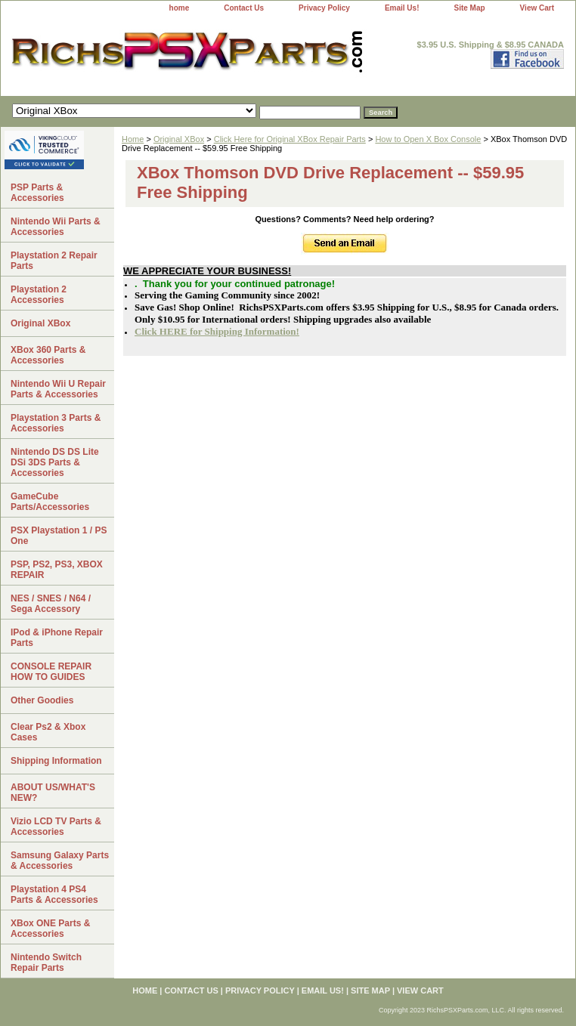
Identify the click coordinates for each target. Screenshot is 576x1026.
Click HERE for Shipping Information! (217, 331)
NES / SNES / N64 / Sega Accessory (51, 603)
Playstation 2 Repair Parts (54, 260)
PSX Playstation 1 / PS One (59, 535)
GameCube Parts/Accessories (50, 501)
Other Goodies (42, 700)
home (179, 8)
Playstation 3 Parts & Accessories (56, 423)
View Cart (537, 8)
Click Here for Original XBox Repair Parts (290, 139)
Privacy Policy (324, 8)
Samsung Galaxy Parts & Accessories (60, 860)
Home (133, 139)
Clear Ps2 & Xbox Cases (48, 732)
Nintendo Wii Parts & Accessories (56, 226)
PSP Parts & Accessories (37, 192)
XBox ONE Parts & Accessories (50, 928)
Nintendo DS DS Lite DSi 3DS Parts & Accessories (55, 462)
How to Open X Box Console (428, 139)
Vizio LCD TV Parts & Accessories (56, 826)
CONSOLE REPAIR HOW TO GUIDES (51, 671)
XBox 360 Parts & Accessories (48, 355)
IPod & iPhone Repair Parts (57, 637)
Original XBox (178, 139)
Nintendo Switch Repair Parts (46, 962)
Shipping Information (56, 761)
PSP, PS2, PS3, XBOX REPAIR (57, 569)
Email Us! (402, 8)
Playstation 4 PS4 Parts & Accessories (54, 894)
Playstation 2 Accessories (39, 294)
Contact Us (244, 8)
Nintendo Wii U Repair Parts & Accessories (58, 389)
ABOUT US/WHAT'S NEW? (53, 792)
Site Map (469, 8)
